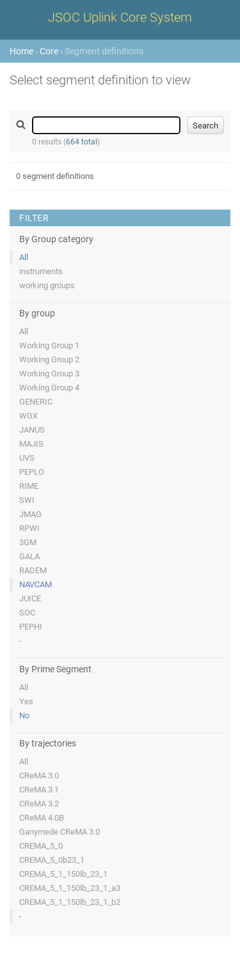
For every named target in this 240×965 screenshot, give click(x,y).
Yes (26, 701)
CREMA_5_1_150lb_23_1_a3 (69, 888)
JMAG (30, 514)
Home (21, 51)
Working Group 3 (49, 373)
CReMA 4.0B (41, 817)
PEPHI (30, 626)
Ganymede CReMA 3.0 (59, 832)
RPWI (29, 528)
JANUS (32, 430)
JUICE (30, 598)
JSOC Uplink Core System (120, 17)
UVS (27, 458)
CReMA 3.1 (39, 789)
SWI (27, 500)
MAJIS (31, 444)
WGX (28, 416)
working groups (47, 285)
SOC (27, 612)
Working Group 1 (49, 345)
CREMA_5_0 (41, 846)
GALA (29, 556)
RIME (28, 486)
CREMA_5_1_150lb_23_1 (63, 874)
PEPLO (31, 472)
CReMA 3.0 (39, 775)
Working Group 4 (49, 387)
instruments (41, 271)
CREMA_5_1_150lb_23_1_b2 (69, 902)
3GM (27, 542)
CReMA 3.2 (39, 803)
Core (49, 51)
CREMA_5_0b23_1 (51, 860)
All (23, 257)
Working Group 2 (49, 359)
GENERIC (35, 401)
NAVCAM (35, 584)
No (24, 715)
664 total (81, 141)
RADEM (33, 570)
